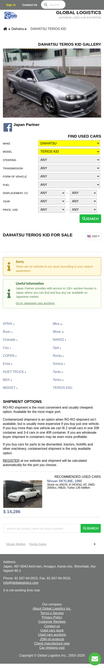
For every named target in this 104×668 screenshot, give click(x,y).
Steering (9, 160)
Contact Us (29, 5)
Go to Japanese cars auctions (35, 303)
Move (58, 331)
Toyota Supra (37, 544)
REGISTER (11, 460)
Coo (7, 347)
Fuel (6, 184)
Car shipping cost (52, 647)
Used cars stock (52, 630)
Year (6, 201)
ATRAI (8, 323)
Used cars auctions (52, 634)
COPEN (10, 355)
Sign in (11, 5)
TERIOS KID (62, 387)
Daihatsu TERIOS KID (48, 29)
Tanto (58, 372)
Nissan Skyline (15, 544)
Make (6, 143)
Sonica (59, 363)
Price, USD (10, 209)
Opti (57, 347)
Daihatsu (17, 29)
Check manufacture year (52, 643)
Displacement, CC (15, 193)
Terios (58, 379)
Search (90, 218)
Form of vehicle (15, 176)
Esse (7, 363)
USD (93, 236)
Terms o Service (52, 613)
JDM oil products (52, 639)
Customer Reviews (52, 621)
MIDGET (10, 387)
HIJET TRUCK (14, 372)
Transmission (13, 168)
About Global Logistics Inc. (52, 608)
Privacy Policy (52, 617)
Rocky (58, 355)
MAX (7, 379)
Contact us (52, 626)
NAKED (59, 339)
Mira (57, 323)
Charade (10, 339)
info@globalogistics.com (21, 582)
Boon (7, 331)
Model (7, 151)
